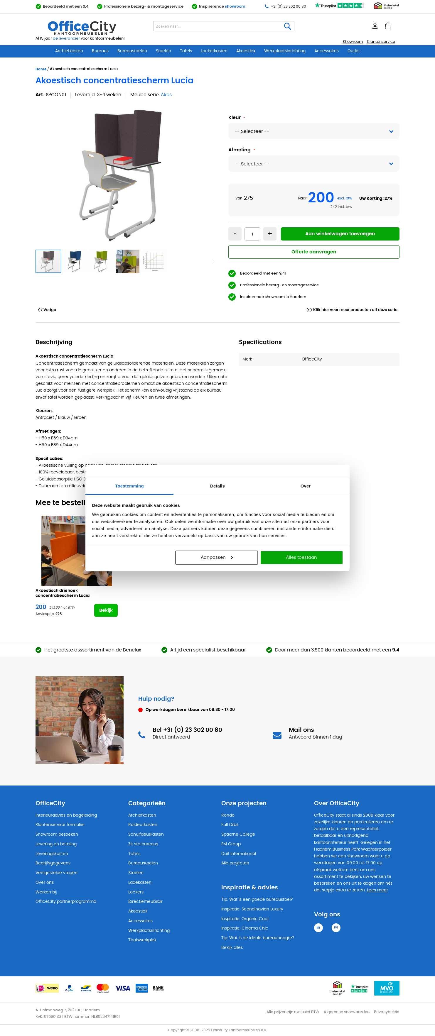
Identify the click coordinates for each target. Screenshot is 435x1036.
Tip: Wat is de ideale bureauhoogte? (257, 938)
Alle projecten (235, 863)
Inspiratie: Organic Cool (244, 919)
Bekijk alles (232, 948)
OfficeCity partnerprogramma (66, 902)
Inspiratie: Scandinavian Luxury (252, 909)
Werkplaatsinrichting (285, 51)
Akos (166, 94)
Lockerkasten (214, 51)
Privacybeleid (386, 1012)
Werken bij (46, 892)
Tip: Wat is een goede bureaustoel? (257, 900)
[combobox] (223, 26)
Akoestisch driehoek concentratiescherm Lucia (63, 593)
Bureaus (100, 51)
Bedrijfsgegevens (53, 863)
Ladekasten (139, 883)
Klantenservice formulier (60, 825)
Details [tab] (217, 485)
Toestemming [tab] (129, 485)
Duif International (238, 854)
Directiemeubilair (145, 902)
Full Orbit (230, 825)
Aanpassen (217, 557)
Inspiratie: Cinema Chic (244, 928)
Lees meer (377, 890)
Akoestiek (245, 51)
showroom (235, 7)
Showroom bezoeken (57, 834)
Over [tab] (306, 485)
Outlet (354, 51)
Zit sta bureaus (143, 844)
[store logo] (96, 28)
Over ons (45, 883)
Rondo (228, 815)
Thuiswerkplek (142, 940)
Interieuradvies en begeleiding (66, 815)
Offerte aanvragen (313, 252)
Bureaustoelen (132, 51)
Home (41, 69)
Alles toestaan (301, 557)
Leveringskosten (52, 854)
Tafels (186, 51)
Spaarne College (238, 834)
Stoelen (163, 51)
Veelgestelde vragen (56, 873)
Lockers (136, 892)
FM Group (231, 844)
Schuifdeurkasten (146, 834)
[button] (75, 261)
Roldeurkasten (142, 825)
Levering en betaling (56, 844)
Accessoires (326, 51)
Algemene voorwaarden (347, 1012)
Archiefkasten (69, 51)
